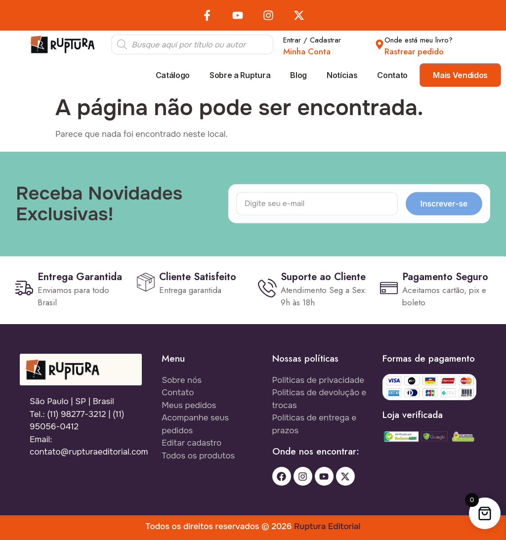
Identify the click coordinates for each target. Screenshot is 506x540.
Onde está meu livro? (418, 40)
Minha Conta (307, 51)
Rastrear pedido (414, 51)
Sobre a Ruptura (240, 75)
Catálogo (173, 75)
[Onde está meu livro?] (379, 44)
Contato (392, 75)
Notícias (342, 75)
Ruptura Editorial (327, 526)
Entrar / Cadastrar (312, 40)
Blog (298, 75)
